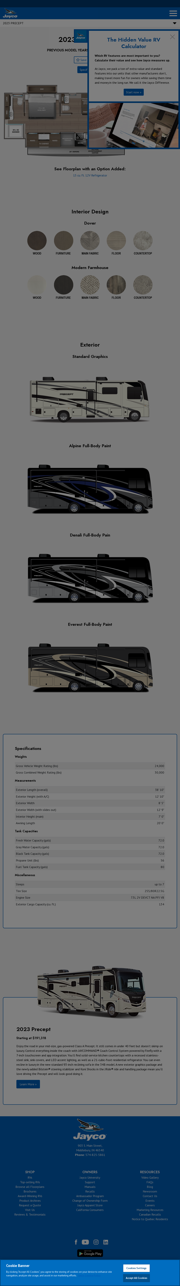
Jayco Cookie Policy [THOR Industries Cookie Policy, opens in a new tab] (89, 1275)
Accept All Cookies (136, 1278)
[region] (90, 1272)
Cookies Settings (136, 1268)
